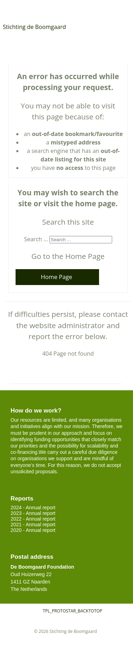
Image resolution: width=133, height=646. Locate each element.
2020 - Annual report (33, 530)
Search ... (36, 239)
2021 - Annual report (33, 524)
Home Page (56, 277)
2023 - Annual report (33, 513)
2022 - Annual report (33, 519)
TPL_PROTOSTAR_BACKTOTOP (72, 611)
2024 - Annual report (33, 507)
